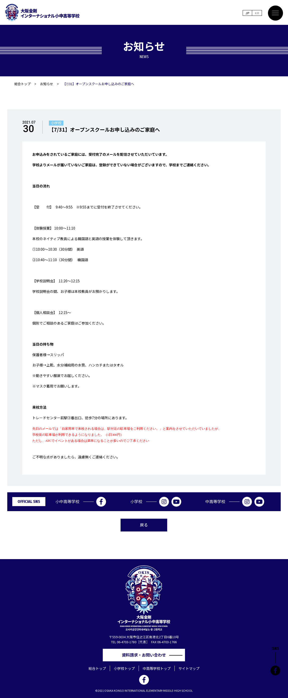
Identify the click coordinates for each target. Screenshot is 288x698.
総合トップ (22, 83)
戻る (144, 525)
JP (247, 13)
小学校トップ (124, 668)
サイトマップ (189, 668)
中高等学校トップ (157, 668)
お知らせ (46, 83)
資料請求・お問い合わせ (146, 655)
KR (256, 13)
